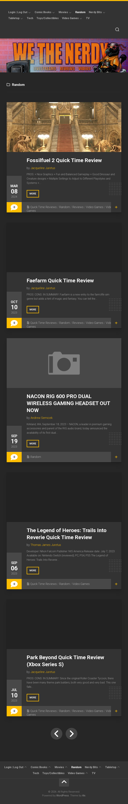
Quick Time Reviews (43, 207)
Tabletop (14, 18)
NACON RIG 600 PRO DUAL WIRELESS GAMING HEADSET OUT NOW (68, 403)
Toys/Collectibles (47, 18)
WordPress (62, 795)
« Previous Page (56, 734)
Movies (63, 12)
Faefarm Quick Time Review (60, 280)
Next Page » (71, 734)
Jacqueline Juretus (42, 168)
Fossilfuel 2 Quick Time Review (64, 160)
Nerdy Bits (95, 12)
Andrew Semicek (41, 418)
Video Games (70, 18)
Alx (83, 795)
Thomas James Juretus (45, 545)
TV (88, 18)
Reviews (78, 207)
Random (80, 12)
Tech (30, 18)
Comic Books (43, 12)
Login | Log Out (17, 12)
